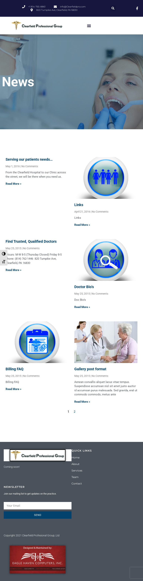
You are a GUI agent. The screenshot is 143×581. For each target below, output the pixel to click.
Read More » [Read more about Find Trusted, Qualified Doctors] (13, 270)
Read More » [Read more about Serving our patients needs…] (13, 183)
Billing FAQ (14, 369)
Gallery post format (90, 369)
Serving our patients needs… (29, 159)
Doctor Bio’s (84, 287)
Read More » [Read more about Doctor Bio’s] (82, 307)
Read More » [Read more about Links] (82, 225)
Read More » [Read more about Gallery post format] (82, 401)
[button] (113, 8)
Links (78, 205)
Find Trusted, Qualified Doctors (31, 241)
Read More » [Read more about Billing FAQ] (13, 389)
